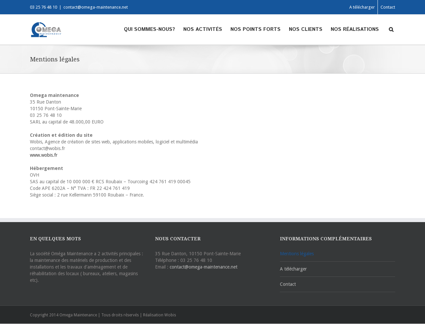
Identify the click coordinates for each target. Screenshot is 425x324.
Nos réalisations (355, 29)
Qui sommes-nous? (149, 29)
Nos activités (202, 29)
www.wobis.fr (43, 155)
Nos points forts (255, 29)
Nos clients (305, 29)
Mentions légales (297, 253)
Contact (388, 7)
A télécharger (362, 7)
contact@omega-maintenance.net (95, 7)
